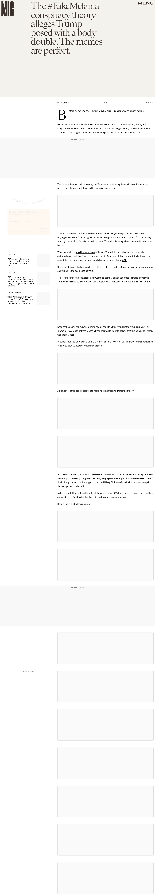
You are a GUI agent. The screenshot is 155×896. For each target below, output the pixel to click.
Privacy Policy (12, 235)
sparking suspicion (85, 252)
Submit (43, 230)
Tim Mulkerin (65, 103)
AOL (124, 260)
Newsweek (138, 478)
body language (103, 478)
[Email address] (28, 223)
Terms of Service (41, 234)
